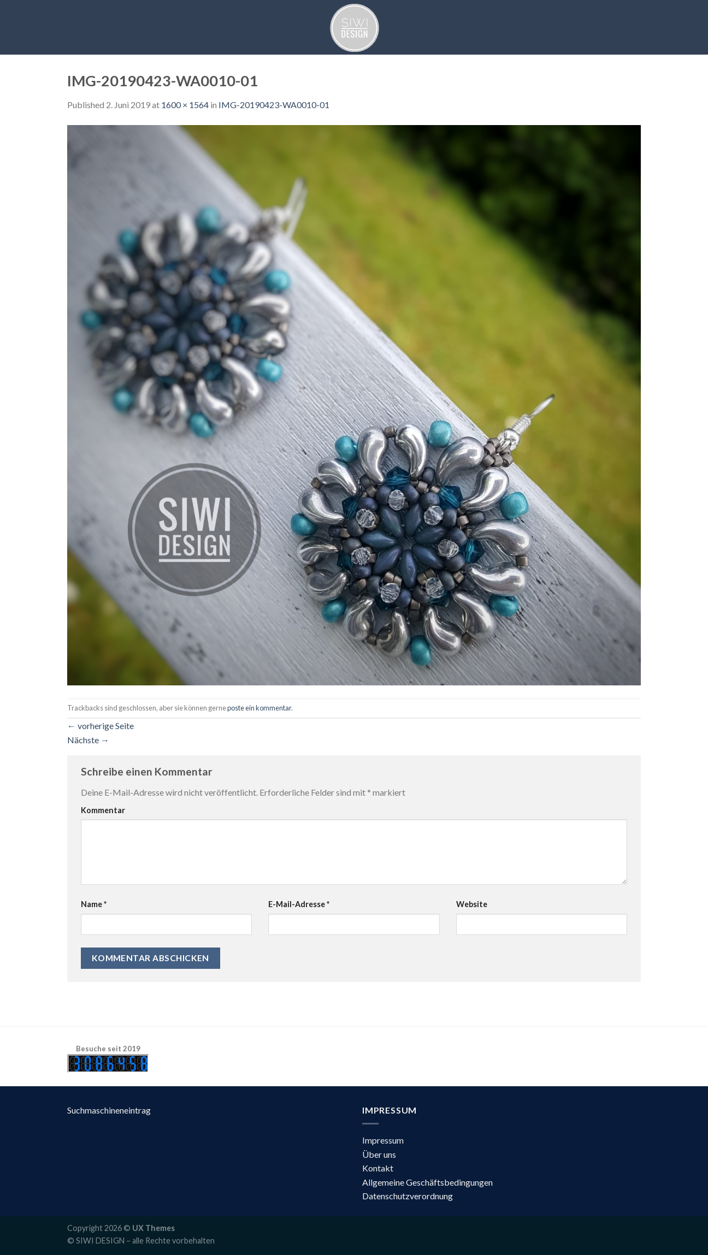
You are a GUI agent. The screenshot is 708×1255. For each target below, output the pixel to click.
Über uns (379, 1154)
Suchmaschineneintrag (109, 1110)
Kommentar (103, 810)
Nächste (88, 740)
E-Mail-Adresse (298, 904)
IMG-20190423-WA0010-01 (274, 104)
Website (471, 904)
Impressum (383, 1140)
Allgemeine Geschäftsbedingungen (427, 1182)
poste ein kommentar (259, 707)
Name (94, 904)
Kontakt (377, 1168)
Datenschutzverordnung (407, 1196)
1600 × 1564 (185, 104)
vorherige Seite (100, 725)
